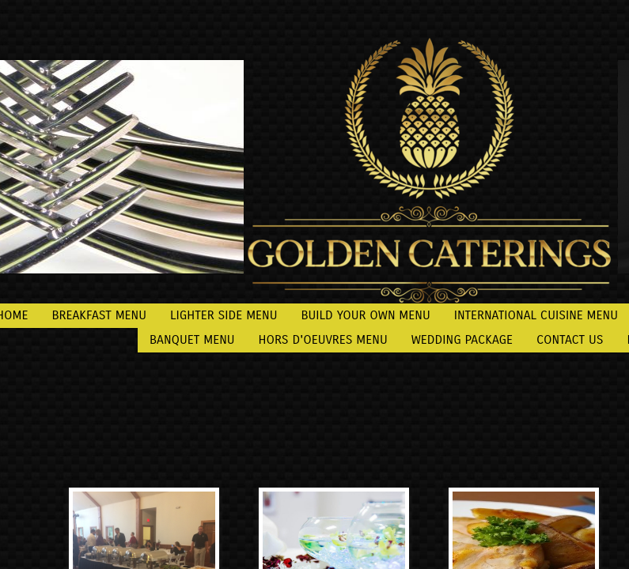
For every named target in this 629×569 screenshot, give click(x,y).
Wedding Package (462, 339)
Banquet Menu (192, 339)
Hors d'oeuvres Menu (323, 339)
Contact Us (569, 339)
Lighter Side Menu (224, 314)
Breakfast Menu (98, 314)
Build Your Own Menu (365, 314)
